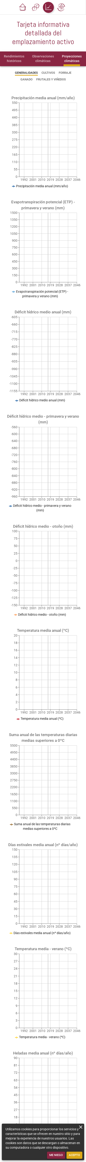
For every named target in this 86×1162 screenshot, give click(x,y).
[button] (22, 7)
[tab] (14, 58)
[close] (80, 1127)
